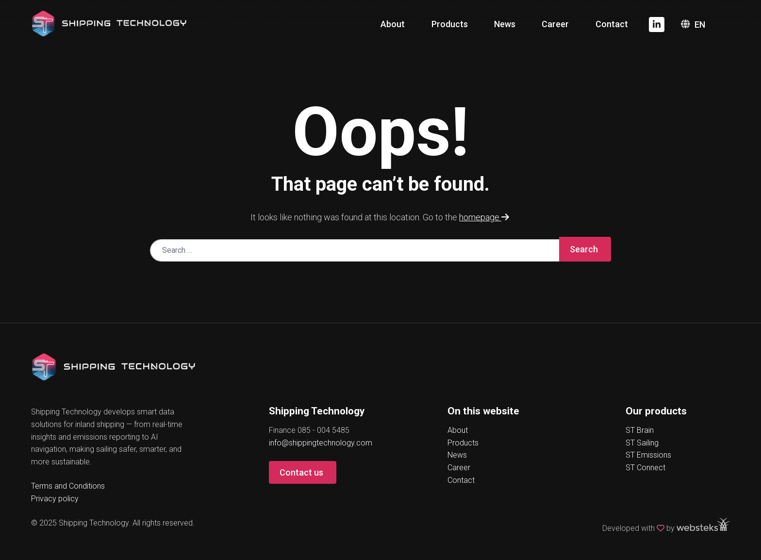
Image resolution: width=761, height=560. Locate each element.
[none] (706, 24)
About (392, 24)
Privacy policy (55, 498)
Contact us (301, 472)
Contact (612, 24)
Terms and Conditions (68, 486)
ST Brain (640, 430)
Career (555, 24)
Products (449, 24)
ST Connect (645, 467)
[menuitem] (706, 24)
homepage (484, 217)
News (504, 24)
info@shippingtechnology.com (320, 442)
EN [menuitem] (700, 24)
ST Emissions (648, 455)
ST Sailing (642, 442)
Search (584, 249)
